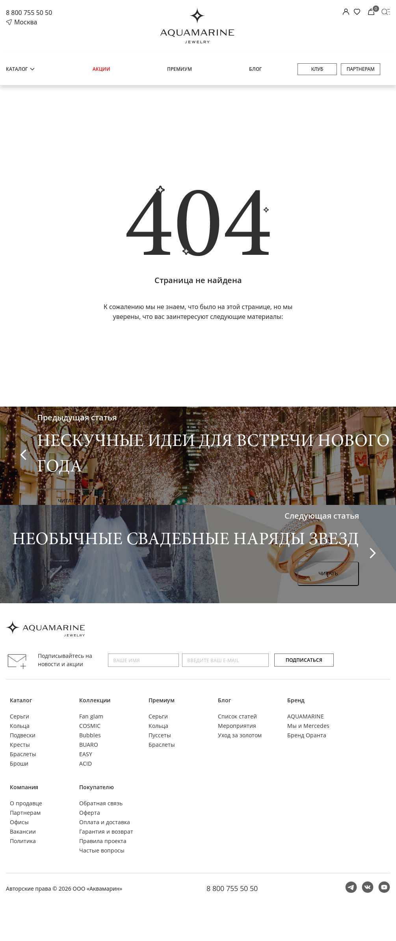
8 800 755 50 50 (29, 12)
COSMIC (89, 725)
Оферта (89, 812)
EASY (85, 754)
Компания (24, 787)
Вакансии (23, 831)
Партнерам (360, 69)
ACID (85, 763)
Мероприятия (237, 725)
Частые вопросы (102, 850)
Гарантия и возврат (106, 831)
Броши (19, 763)
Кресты (20, 744)
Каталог (20, 69)
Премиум (179, 69)
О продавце (26, 803)
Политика (23, 841)
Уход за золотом (240, 735)
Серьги (19, 716)
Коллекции (94, 700)
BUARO (88, 744)
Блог (255, 69)
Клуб (317, 69)
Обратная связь (101, 803)
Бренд (296, 700)
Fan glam (91, 716)
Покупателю (96, 787)
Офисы (19, 822)
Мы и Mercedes (308, 725)
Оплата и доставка (104, 822)
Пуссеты (160, 735)
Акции (101, 69)
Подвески (22, 735)
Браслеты (23, 754)
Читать (68, 501)
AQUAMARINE (305, 716)
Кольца (20, 725)
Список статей (237, 716)
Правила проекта (102, 841)
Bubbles (90, 735)
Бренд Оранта (306, 735)
